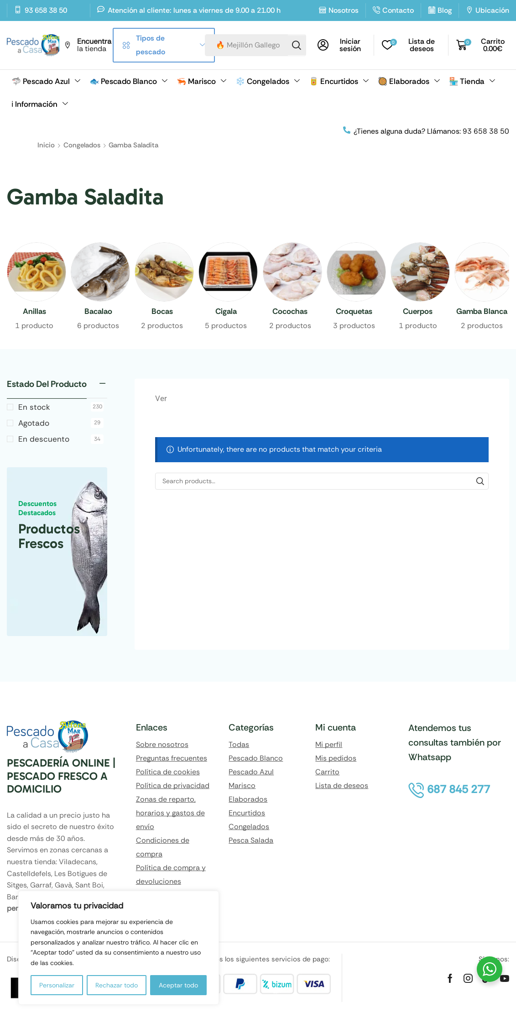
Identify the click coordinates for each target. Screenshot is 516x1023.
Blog (445, 10)
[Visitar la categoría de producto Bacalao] (98, 312)
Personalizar (56, 985)
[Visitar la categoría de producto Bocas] (162, 312)
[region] (118, 948)
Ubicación (492, 10)
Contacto (398, 10)
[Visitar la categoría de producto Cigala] (225, 312)
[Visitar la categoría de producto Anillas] (34, 312)
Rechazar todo (116, 985)
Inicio (46, 145)
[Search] (296, 45)
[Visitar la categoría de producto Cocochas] (290, 312)
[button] (342, 45)
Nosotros (343, 10)
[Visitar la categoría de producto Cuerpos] (418, 312)
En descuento (61, 449)
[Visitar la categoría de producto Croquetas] (354, 312)
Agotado (61, 432)
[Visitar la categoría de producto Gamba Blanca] (481, 312)
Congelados (81, 145)
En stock (61, 416)
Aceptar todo (178, 985)
